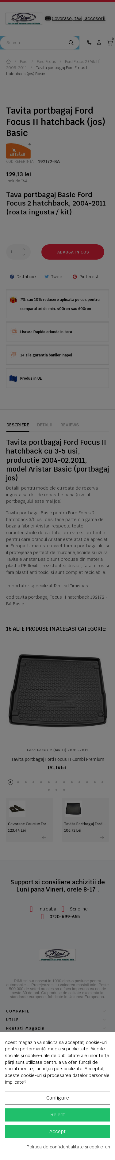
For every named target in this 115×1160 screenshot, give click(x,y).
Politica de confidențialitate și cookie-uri (68, 1147)
